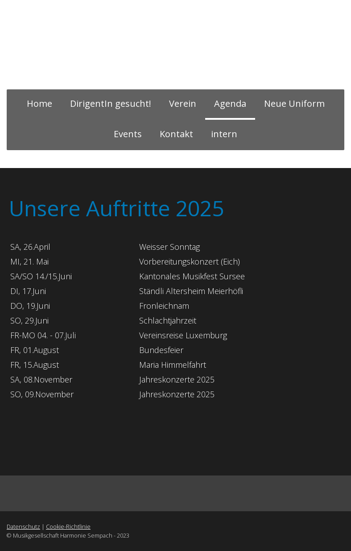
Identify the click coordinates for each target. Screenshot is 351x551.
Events (128, 134)
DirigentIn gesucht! (110, 103)
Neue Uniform (294, 103)
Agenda (230, 103)
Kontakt (176, 134)
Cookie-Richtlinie (68, 526)
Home (39, 103)
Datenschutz (23, 526)
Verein (182, 103)
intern (224, 134)
